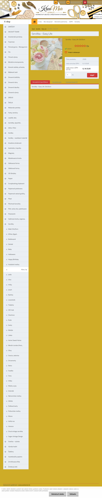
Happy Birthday (13, 259)
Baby (10, 249)
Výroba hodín (12, 446)
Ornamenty (12, 360)
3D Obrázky (12, 173)
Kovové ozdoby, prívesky (16, 67)
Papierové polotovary (15, 188)
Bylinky (10, 295)
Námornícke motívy (14, 396)
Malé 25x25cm (13, 229)
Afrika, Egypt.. (12, 234)
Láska (10, 335)
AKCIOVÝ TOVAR (13, 32)
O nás (40, 22)
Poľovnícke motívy (14, 411)
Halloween (11, 254)
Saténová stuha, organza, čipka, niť (16, 219)
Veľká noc (11, 421)
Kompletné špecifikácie (40, 82)
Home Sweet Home (14, 340)
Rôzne (10, 416)
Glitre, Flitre (12, 128)
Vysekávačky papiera (15, 456)
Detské (10, 244)
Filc (9, 52)
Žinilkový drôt (12, 467)
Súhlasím (73, 494)
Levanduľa (11, 300)
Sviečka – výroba (14, 441)
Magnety (11, 153)
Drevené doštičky (14, 77)
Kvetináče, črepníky (14, 148)
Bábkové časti (13, 72)
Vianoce (11, 426)
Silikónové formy (13, 168)
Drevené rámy (13, 82)
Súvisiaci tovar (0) (71, 82)
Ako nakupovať (48, 22)
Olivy (10, 350)
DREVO (10, 97)
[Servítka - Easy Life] (46, 39)
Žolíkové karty (13, 406)
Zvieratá (11, 391)
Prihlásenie (61, 2)
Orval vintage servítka (15, 431)
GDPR (71, 22)
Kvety (10, 325)
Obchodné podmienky (60, 22)
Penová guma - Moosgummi (17, 47)
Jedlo (10, 274)
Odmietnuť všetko (57, 494)
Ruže (10, 320)
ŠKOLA (10, 102)
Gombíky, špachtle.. (14, 123)
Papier (10, 178)
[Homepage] (35, 21)
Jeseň (10, 290)
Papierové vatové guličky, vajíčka (16, 194)
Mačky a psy (12, 386)
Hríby (10, 284)
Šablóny (11, 451)
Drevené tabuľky (13, 87)
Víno (9, 279)
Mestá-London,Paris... (15, 345)
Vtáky (10, 381)
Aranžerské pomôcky (15, 37)
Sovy (9, 376)
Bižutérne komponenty (16, 62)
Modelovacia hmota (14, 158)
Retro (10, 365)
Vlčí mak (11, 310)
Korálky (10, 133)
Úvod (33, 29)
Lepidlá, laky (12, 118)
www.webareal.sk (24, 485)
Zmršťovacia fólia (14, 462)
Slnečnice (11, 315)
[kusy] (68, 74)
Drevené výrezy (13, 92)
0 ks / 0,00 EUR (92, 2)
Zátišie (10, 401)
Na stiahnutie (56, 82)
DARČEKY (11, 26)
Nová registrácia (75, 2)
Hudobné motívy (13, 264)
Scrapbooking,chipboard (16, 183)
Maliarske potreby (14, 107)
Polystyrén (11, 214)
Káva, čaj (24, 269)
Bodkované (12, 239)
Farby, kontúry (13, 112)
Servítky (11, 224)
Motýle (10, 330)
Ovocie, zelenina (13, 355)
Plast (10, 198)
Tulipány (11, 305)
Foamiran (11, 42)
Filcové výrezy (13, 57)
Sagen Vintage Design (15, 436)
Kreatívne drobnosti (14, 143)
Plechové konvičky (14, 204)
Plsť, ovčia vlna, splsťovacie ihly (17, 209)
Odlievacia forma (13, 163)
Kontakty (77, 22)
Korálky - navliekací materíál (17, 138)
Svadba (10, 370)
